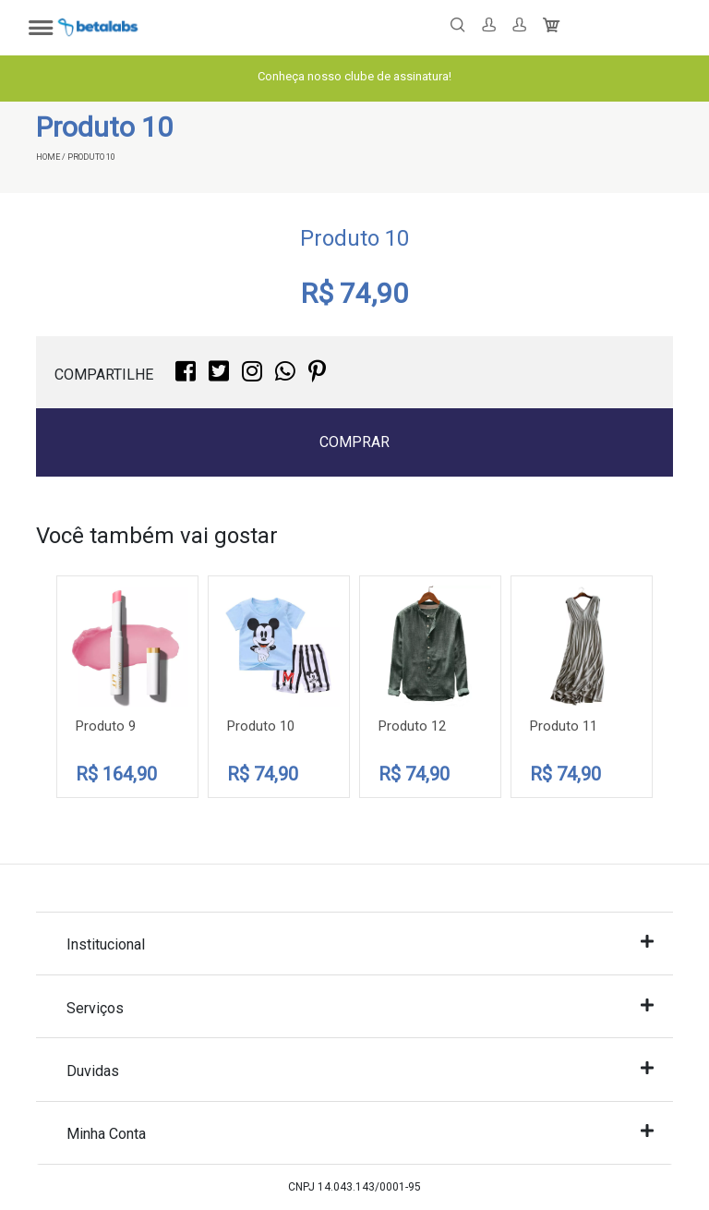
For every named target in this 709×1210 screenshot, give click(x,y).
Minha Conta (360, 1133)
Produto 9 (106, 726)
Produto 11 (563, 726)
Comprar (354, 442)
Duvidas (360, 1070)
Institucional (360, 943)
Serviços (360, 1007)
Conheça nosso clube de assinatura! (354, 76)
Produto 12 (412, 726)
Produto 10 (260, 726)
